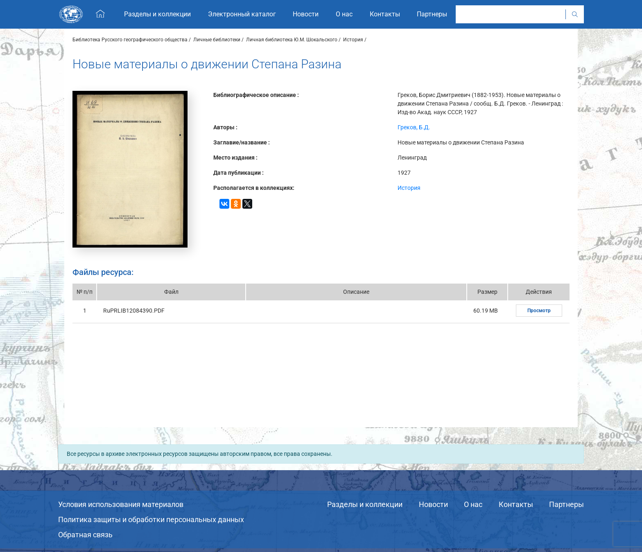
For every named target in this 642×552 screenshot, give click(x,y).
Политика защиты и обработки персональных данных (151, 519)
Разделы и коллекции (364, 504)
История (353, 40)
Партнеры (566, 504)
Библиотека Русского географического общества (130, 40)
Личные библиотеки (216, 40)
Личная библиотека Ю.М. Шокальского (291, 40)
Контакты (516, 504)
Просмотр (539, 310)
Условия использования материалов (120, 504)
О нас (473, 504)
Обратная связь (85, 534)
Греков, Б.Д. (414, 127)
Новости (433, 504)
